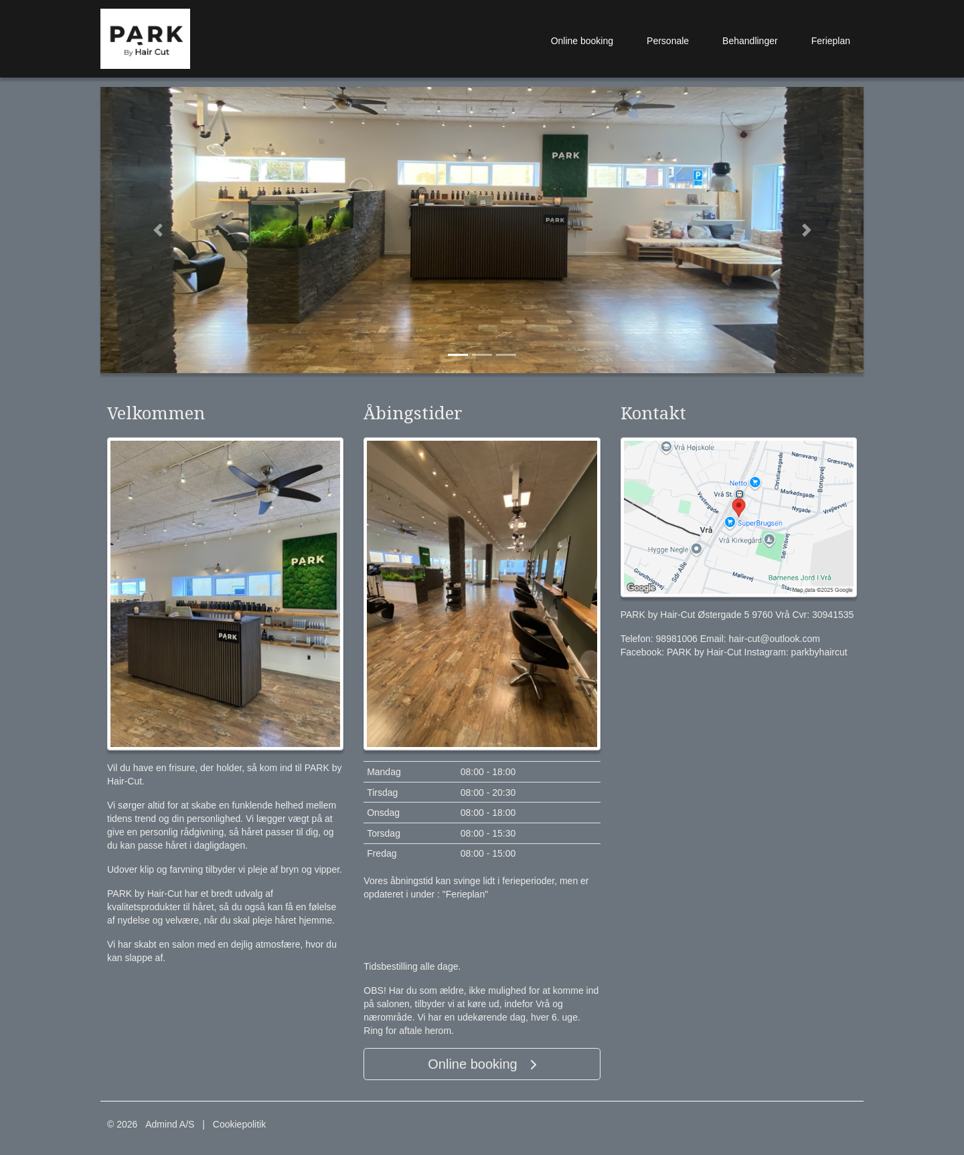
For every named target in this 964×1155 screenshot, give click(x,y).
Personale (668, 40)
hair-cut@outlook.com (774, 638)
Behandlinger (750, 40)
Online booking (582, 40)
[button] (157, 230)
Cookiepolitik (239, 1124)
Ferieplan (830, 40)
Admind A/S (169, 1124)
